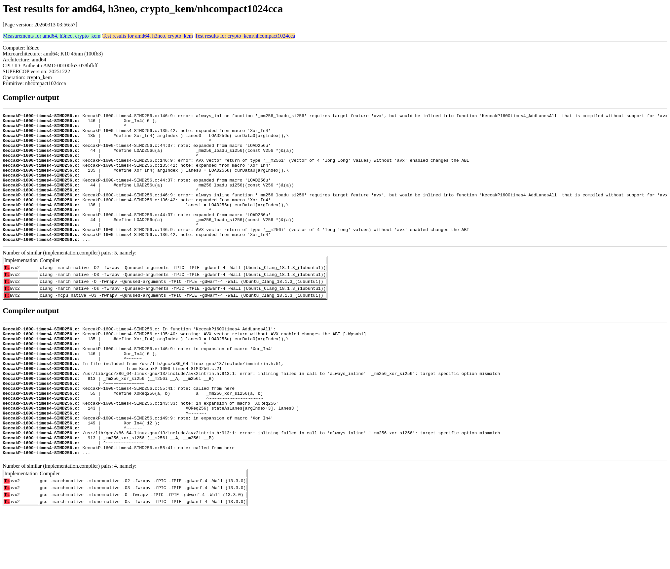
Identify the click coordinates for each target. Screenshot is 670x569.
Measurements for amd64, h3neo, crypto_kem (51, 36)
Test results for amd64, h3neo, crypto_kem (147, 36)
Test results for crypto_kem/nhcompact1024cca (245, 36)
